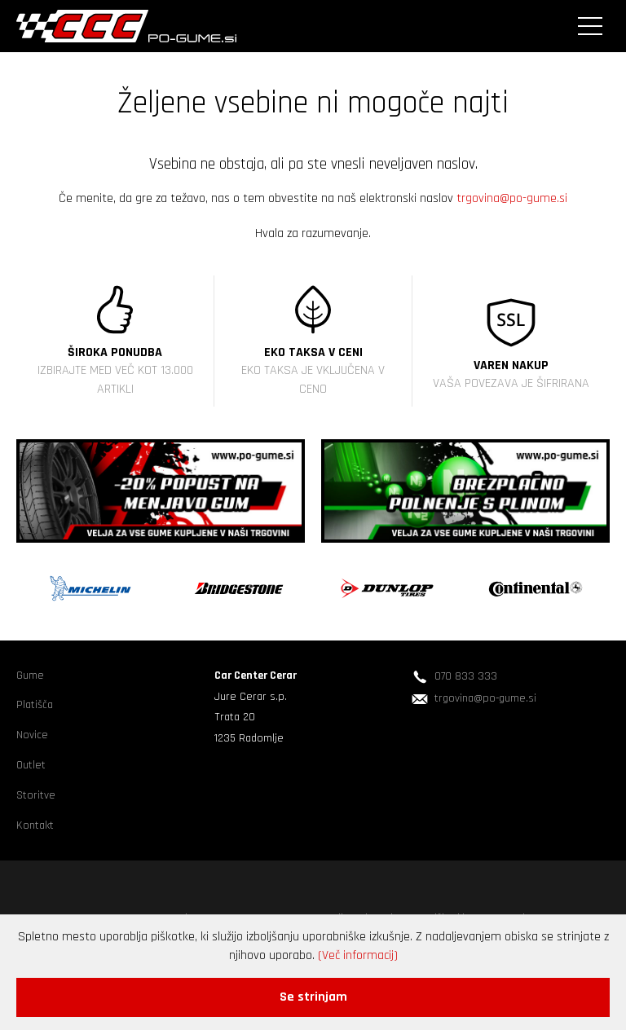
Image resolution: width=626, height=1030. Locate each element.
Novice (32, 735)
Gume (30, 675)
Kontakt (35, 825)
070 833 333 (465, 676)
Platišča (34, 705)
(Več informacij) (358, 955)
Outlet (31, 765)
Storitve (35, 795)
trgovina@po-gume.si (511, 198)
